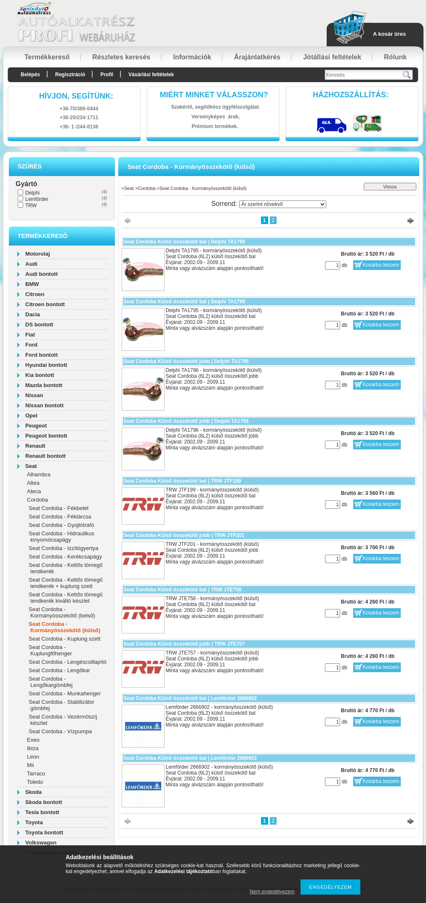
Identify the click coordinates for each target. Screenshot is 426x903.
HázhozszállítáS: (351, 95)
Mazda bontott (43, 385)
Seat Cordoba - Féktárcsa (60, 516)
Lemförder (36, 199)
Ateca (34, 491)
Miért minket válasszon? (214, 95)
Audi (31, 264)
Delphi (32, 193)
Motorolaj (37, 254)
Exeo (33, 740)
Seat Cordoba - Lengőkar (59, 670)
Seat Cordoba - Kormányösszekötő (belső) (62, 612)
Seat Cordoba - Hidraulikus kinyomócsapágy (61, 536)
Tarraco (36, 773)
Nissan (34, 395)
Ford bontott (41, 355)
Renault (35, 446)
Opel (31, 415)
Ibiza (32, 748)
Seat (31, 466)
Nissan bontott (44, 405)
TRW (31, 205)
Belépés (30, 74)
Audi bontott (41, 274)
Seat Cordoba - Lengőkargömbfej (50, 682)
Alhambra (39, 474)
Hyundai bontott (46, 365)
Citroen (35, 294)
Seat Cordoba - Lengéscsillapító (67, 662)
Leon (33, 756)
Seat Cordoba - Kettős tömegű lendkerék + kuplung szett (66, 583)
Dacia (32, 314)
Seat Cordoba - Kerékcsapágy (65, 556)
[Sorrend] (282, 204)
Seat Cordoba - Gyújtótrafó (61, 525)
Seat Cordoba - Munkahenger (65, 693)
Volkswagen (40, 842)
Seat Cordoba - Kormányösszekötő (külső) (64, 627)
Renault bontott (45, 456)
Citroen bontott (45, 304)
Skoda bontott (43, 802)
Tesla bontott (42, 812)
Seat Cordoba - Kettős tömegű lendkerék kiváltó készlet (66, 597)
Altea (33, 483)
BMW (32, 284)
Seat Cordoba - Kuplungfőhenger (50, 650)
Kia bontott (39, 375)
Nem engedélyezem (272, 892)
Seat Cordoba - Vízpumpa (60, 731)
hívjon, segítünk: (76, 96)
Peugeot (36, 425)
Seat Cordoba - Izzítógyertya (63, 548)
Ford (31, 345)
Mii (30, 765)
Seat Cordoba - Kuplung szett (65, 639)
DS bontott (39, 324)
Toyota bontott (44, 832)
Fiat (30, 334)
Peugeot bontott (46, 436)
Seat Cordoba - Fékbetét (58, 508)
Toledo (35, 782)
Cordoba (37, 500)
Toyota (34, 822)
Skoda (33, 792)
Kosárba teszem (381, 265)
